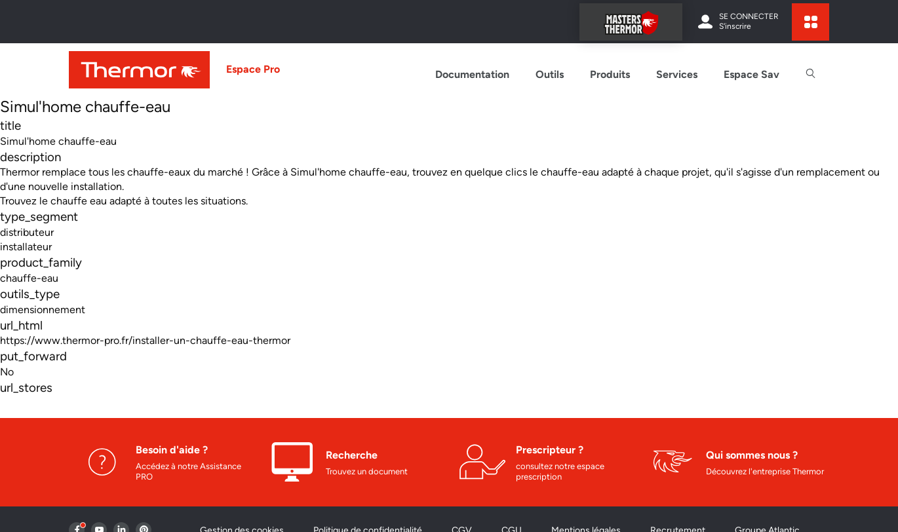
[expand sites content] (810, 22)
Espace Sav (751, 74)
